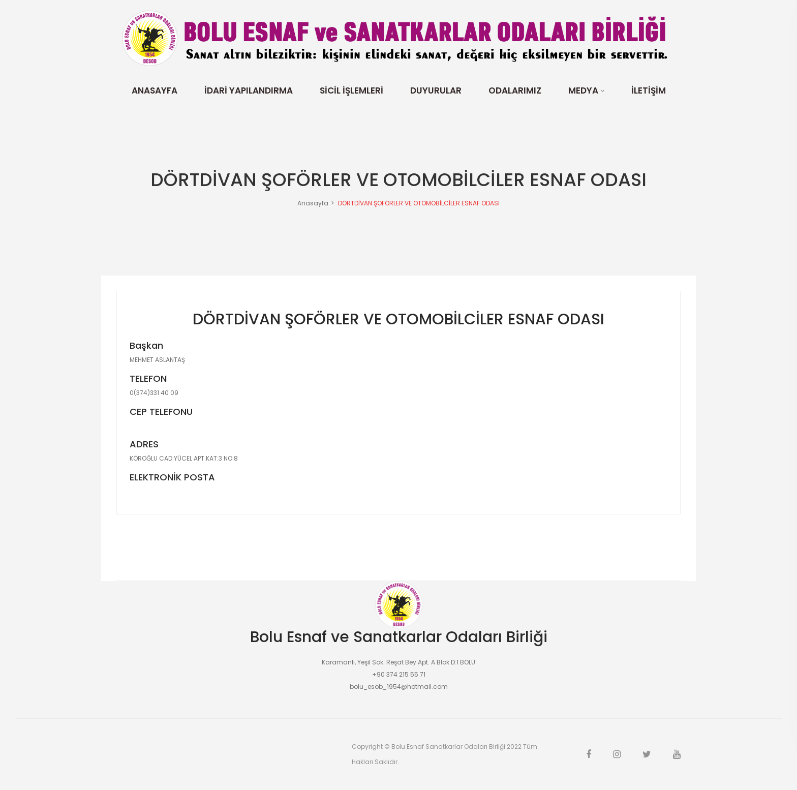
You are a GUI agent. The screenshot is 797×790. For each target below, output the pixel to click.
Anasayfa (154, 90)
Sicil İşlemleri (351, 90)
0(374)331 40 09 (154, 393)
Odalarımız (514, 90)
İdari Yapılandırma (248, 90)
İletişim (648, 90)
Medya (583, 90)
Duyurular (436, 90)
